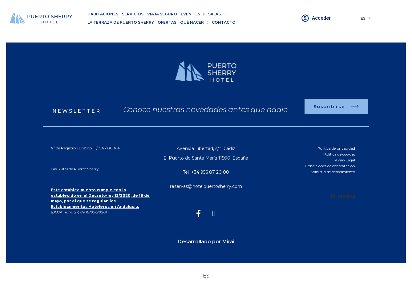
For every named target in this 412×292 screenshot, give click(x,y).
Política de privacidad (336, 148)
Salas (216, 14)
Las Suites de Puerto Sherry (75, 169)
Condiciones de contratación (330, 166)
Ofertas (167, 22)
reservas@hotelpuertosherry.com (206, 186)
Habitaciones (102, 14)
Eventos (192, 14)
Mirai (228, 242)
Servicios (132, 14)
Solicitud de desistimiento (333, 171)
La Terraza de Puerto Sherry (120, 22)
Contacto (224, 22)
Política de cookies (339, 154)
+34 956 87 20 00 (210, 172)
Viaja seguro (162, 14)
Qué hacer (194, 22)
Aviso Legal (345, 160)
